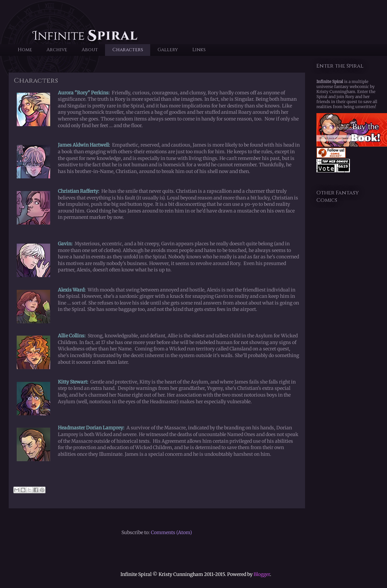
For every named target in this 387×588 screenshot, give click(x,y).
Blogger (262, 574)
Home (25, 50)
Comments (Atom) (171, 532)
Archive (56, 50)
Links (199, 50)
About (90, 50)
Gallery (168, 50)
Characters (127, 50)
